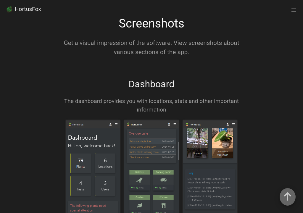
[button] (294, 10)
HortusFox (23, 9)
